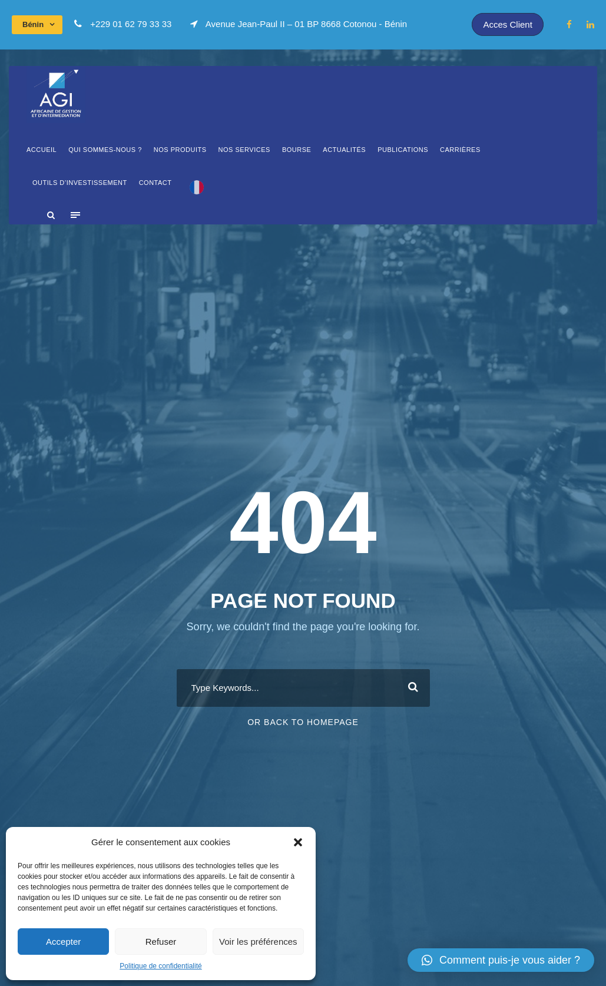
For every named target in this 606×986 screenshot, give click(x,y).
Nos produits (180, 149)
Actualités (344, 149)
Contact (155, 182)
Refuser (161, 942)
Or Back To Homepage (303, 722)
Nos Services (244, 149)
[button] (298, 842)
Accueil (42, 149)
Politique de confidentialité (160, 966)
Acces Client (507, 24)
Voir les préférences (258, 942)
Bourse (296, 149)
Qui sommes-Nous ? (105, 149)
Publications (402, 149)
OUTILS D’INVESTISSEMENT (79, 182)
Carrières (460, 149)
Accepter (63, 942)
